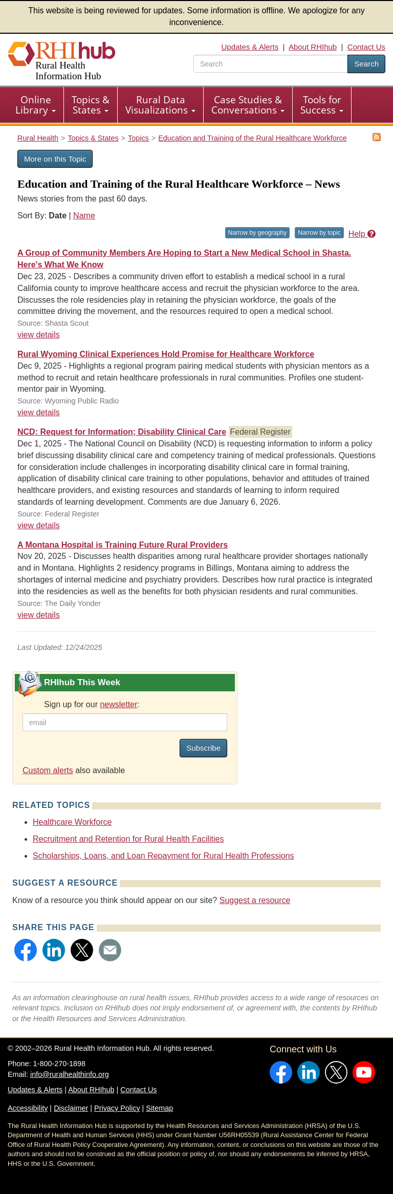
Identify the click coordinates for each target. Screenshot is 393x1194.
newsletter (118, 704)
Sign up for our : (92, 704)
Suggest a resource (255, 900)
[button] (25, 950)
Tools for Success (321, 105)
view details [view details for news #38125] (38, 334)
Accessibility (28, 1108)
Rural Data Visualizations (160, 105)
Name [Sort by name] (84, 215)
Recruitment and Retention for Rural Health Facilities (128, 839)
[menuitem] (36, 105)
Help (362, 234)
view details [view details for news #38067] (38, 412)
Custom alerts (48, 770)
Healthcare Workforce (72, 822)
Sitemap (159, 1108)
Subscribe (203, 748)
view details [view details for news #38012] (38, 615)
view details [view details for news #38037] (38, 525)
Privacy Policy (117, 1108)
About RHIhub (313, 46)
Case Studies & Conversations (248, 105)
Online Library (35, 105)
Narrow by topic (319, 232)
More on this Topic (55, 158)
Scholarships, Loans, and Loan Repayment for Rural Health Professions (163, 855)
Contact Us (366, 46)
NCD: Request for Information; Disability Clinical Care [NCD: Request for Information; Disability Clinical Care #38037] (121, 431)
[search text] (270, 64)
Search (366, 63)
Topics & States (91, 105)
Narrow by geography (257, 232)
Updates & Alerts (250, 46)
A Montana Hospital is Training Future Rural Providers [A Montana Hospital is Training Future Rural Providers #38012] (122, 544)
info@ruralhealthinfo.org (69, 1074)
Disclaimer (71, 1108)
